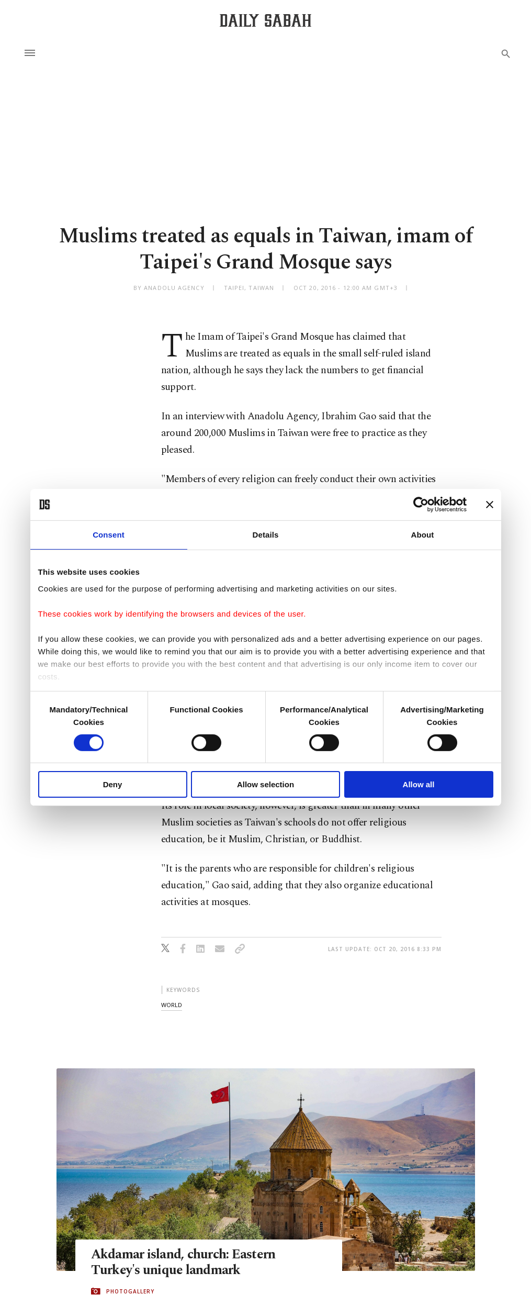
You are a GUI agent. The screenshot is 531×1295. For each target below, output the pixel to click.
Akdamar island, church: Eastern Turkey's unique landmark (183, 1262)
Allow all (419, 784)
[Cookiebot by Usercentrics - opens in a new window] (421, 504)
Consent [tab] (109, 534)
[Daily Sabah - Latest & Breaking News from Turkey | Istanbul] (265, 20)
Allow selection (265, 784)
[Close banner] (489, 504)
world (171, 1005)
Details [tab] (266, 534)
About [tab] (422, 534)
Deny (112, 784)
